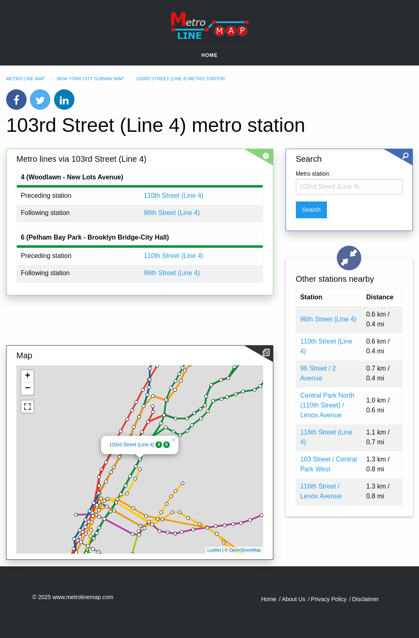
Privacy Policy (329, 599)
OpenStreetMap (245, 550)
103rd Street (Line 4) (131, 445)
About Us (294, 599)
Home (209, 55)
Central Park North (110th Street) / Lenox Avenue (327, 405)
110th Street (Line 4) (173, 195)
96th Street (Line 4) (172, 212)
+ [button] (27, 376)
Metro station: (313, 173)
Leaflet (214, 550)
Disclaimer (365, 599)
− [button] (27, 388)
